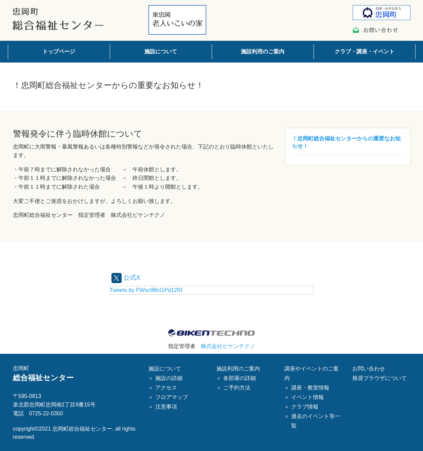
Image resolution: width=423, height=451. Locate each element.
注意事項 (166, 407)
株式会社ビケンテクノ (228, 346)
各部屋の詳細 (239, 378)
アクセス (166, 388)
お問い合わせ (368, 368)
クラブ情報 (304, 407)
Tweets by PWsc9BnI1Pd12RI (146, 290)
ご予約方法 (236, 388)
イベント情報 (307, 397)
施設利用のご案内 (262, 51)
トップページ (58, 51)
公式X (126, 277)
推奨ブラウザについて (379, 378)
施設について (160, 51)
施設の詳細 (168, 378)
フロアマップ (171, 397)
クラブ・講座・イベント (364, 51)
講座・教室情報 (310, 388)
